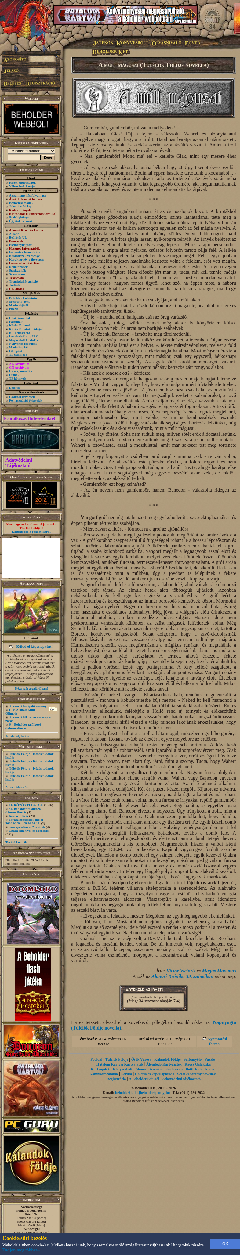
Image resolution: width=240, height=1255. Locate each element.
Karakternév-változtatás (26, 259)
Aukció (14, 234)
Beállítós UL (18, 237)
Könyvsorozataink (103, 1074)
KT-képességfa (19, 332)
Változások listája (22, 186)
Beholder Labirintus (23, 298)
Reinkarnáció (19, 267)
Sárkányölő (193, 1059)
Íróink (210, 1069)
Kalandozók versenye (24, 256)
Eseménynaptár (20, 245)
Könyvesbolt (123, 1069)
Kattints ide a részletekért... (31, 531)
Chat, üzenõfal (19, 318)
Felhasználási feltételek (25, 400)
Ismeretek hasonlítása (24, 252)
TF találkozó (18, 354)
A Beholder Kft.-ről (144, 1079)
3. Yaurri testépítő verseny (28, 706)
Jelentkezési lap (20, 206)
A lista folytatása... (18, 736)
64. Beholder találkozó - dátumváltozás (24, 726)
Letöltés (14, 387)
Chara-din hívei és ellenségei (29, 830)
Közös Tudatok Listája (25, 329)
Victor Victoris (180, 970)
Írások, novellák (20, 371)
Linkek (14, 375)
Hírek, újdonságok (22, 182)
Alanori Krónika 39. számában (182, 976)
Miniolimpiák (19, 347)
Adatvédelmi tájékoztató (181, 1079)
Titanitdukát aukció (23, 281)
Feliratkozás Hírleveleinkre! (29, 418)
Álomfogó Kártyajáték (164, 1064)
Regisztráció (116, 1079)
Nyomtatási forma (217, 1041)
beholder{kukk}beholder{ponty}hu (142, 1093)
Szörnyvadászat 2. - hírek (27, 827)
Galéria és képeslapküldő (154, 1074)
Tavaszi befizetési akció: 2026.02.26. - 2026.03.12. (24, 821)
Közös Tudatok (20, 325)
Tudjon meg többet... (21, 1250)
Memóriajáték (19, 301)
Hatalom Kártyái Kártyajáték (119, 1064)
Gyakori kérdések (22, 396)
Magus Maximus (219, 970)
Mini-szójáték (19, 305)
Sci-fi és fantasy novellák (196, 1074)
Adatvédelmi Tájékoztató (18, 462)
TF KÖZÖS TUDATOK (26, 805)
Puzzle (14, 309)
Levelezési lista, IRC (23, 336)
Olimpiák (16, 351)
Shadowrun (174, 1069)
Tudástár (15, 285)
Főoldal (96, 1059)
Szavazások (17, 274)
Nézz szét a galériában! (31, 688)
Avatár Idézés (18, 816)
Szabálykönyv (19, 217)
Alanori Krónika (148, 1069)
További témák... (17, 842)
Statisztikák (17, 270)
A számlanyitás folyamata (27, 195)
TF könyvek (17, 378)
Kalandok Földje (167, 1059)
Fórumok (16, 321)
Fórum (126, 1074)
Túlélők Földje (116, 1059)
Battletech (194, 1069)
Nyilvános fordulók (23, 343)
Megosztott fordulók (23, 340)
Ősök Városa (141, 1059)
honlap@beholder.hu (31, 1210)
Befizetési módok (21, 202)
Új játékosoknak (21, 221)
